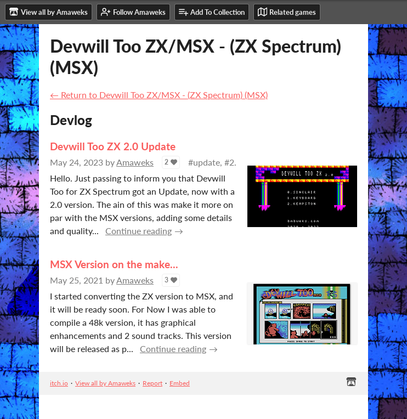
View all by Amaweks (105, 383)
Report (152, 383)
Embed (179, 383)
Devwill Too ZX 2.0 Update (113, 146)
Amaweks (135, 162)
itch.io (59, 383)
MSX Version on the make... (114, 264)
